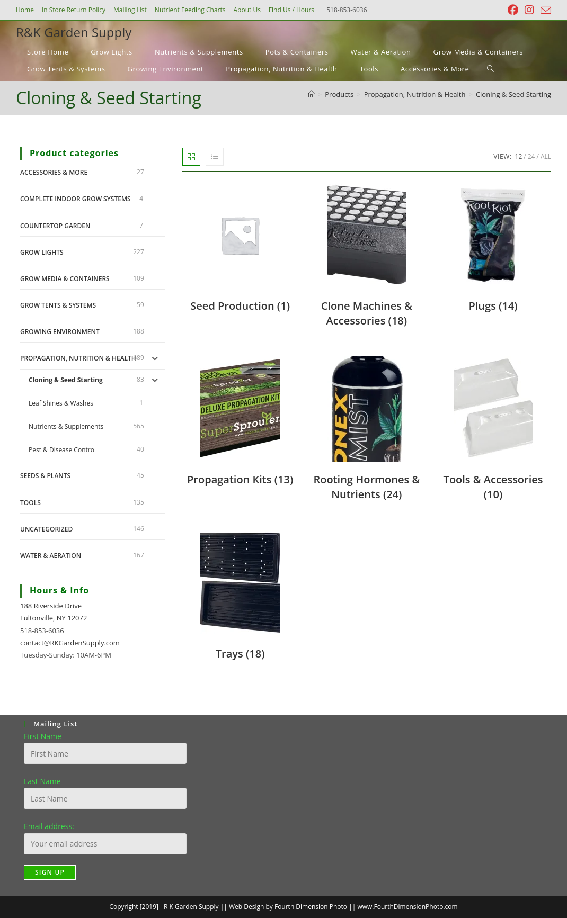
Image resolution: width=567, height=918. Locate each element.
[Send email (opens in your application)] (544, 10)
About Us (246, 9)
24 (531, 156)
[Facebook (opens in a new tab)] (512, 10)
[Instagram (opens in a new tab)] (529, 10)
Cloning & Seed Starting (513, 94)
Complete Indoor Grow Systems (75, 198)
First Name (42, 736)
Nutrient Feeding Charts (190, 9)
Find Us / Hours (291, 9)
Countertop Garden (55, 225)
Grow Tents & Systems (58, 305)
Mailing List (130, 9)
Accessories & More (53, 172)
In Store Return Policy (73, 9)
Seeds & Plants (45, 475)
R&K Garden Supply (73, 32)
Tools (30, 502)
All (546, 156)
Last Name (42, 781)
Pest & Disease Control (62, 449)
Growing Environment (60, 331)
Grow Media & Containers (65, 278)
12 (518, 156)
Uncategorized (46, 529)
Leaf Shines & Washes (61, 403)
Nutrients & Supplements (66, 426)
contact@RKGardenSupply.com (70, 642)
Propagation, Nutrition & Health (78, 358)
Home (25, 9)
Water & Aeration (50, 555)
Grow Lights (42, 252)
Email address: (49, 826)
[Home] (311, 94)
